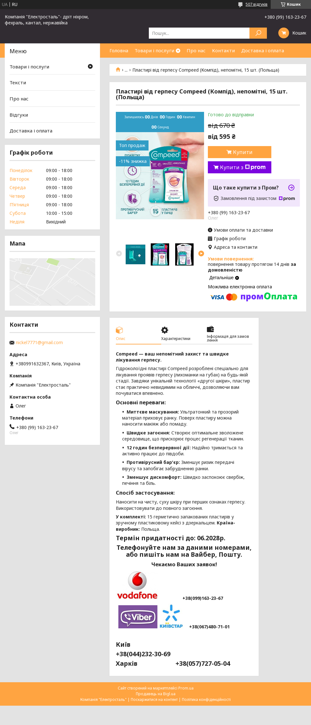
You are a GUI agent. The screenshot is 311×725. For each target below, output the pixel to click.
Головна (118, 50)
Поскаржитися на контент (154, 699)
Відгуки (19, 115)
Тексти (18, 82)
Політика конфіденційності (206, 699)
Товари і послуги (154, 50)
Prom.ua (186, 688)
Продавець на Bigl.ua (155, 693)
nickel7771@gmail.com (39, 342)
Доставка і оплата (262, 50)
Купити (243, 152)
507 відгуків (257, 4)
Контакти (223, 50)
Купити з (243, 167)
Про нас (196, 50)
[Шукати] (258, 33)
